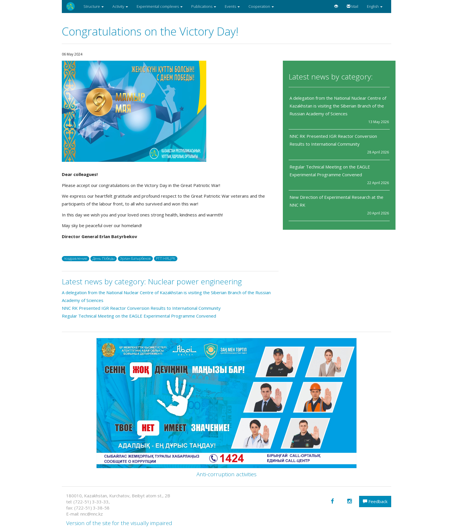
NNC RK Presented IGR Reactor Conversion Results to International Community (141, 308)
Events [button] (232, 6)
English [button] (375, 6)
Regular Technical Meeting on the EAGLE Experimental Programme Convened (139, 316)
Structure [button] (93, 6)
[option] (170, 111)
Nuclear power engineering (195, 281)
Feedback (375, 501)
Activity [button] (120, 6)
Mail (352, 6)
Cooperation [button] (261, 6)
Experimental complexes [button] (160, 6)
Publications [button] (203, 6)
